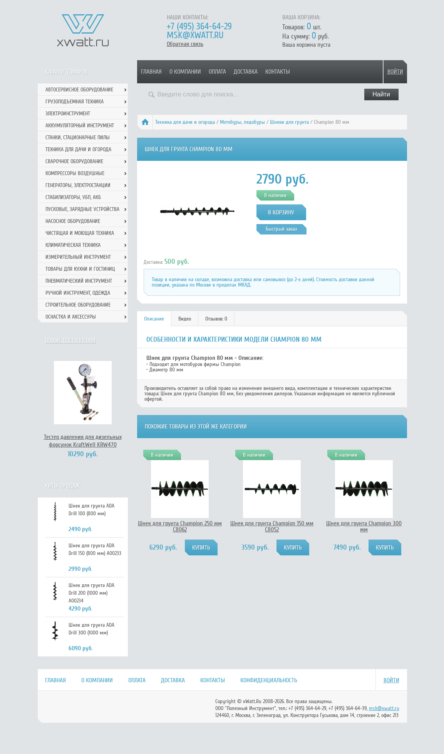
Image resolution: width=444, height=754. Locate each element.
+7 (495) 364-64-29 (199, 26)
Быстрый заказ (281, 229)
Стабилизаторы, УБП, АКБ (73, 197)
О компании (185, 72)
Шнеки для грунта (289, 122)
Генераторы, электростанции (78, 185)
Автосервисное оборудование (79, 89)
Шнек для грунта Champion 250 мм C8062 (180, 526)
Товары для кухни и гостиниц (80, 269)
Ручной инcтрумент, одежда (77, 293)
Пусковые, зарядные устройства (82, 209)
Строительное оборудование (78, 305)
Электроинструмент (67, 113)
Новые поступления (70, 340)
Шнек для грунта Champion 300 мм (364, 526)
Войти (395, 72)
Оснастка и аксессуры (70, 317)
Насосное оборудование (72, 221)
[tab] (154, 318)
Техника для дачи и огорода (185, 122)
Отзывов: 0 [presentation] (216, 318)
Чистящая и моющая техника (79, 233)
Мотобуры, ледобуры (242, 122)
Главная (151, 72)
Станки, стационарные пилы (77, 137)
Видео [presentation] (184, 318)
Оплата (217, 72)
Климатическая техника (73, 245)
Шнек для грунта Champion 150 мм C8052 (271, 526)
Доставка (246, 72)
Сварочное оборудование (74, 161)
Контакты (277, 72)
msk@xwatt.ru (195, 35)
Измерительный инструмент (78, 257)
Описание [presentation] (154, 318)
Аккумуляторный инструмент (79, 125)
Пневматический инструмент (78, 281)
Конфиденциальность (268, 680)
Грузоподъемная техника (74, 101)
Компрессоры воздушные (74, 173)
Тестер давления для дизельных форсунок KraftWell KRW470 (83, 441)
